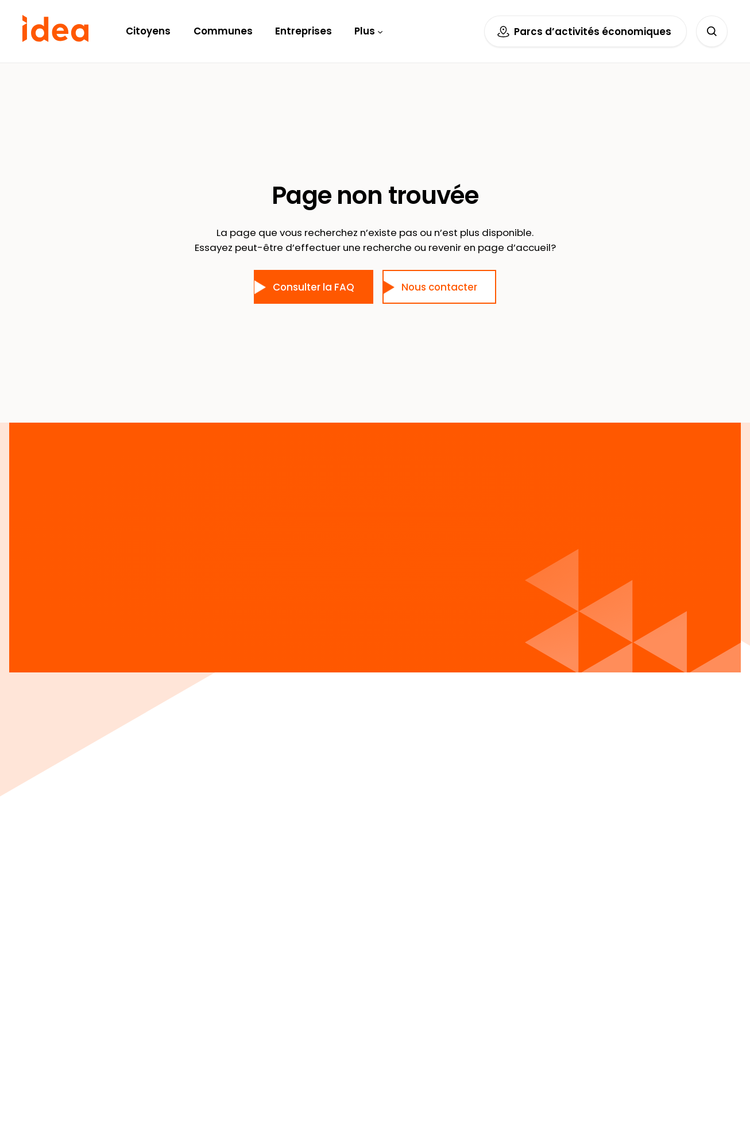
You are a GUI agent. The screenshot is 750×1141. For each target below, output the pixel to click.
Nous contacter (439, 287)
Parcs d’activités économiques (592, 31)
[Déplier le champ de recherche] (712, 31)
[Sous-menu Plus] (380, 31)
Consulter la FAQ (313, 287)
